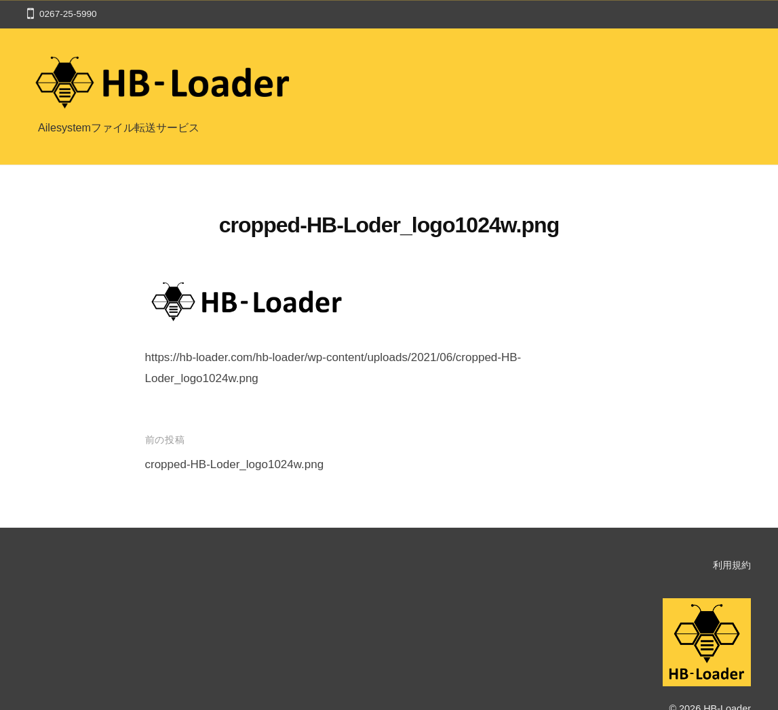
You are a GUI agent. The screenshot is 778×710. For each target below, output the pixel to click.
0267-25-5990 (68, 14)
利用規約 (732, 565)
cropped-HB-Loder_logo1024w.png (234, 464)
